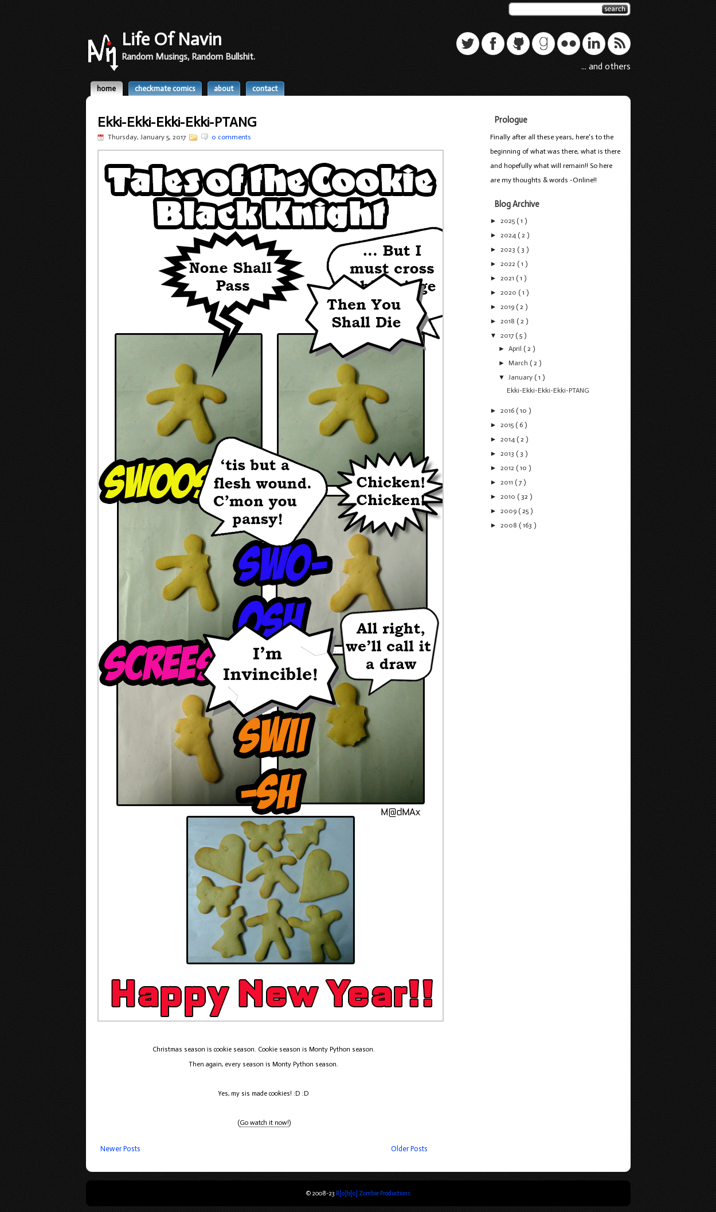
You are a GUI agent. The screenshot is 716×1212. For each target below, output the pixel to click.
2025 (508, 221)
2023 (508, 249)
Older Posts (409, 1148)
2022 (508, 264)
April (515, 349)
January (521, 377)
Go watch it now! (264, 1123)
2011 (507, 482)
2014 (508, 439)
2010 (508, 496)
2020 (509, 292)
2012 (508, 468)
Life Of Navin (172, 39)
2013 (508, 453)
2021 (508, 278)
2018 (508, 321)
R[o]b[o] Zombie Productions (373, 1193)
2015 (507, 425)
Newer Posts (120, 1148)
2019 (508, 307)
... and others (606, 66)
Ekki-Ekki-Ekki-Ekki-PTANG (176, 122)
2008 (509, 525)
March (519, 363)
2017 (507, 335)
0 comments (231, 137)
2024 (509, 235)
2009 (509, 511)
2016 (508, 410)
